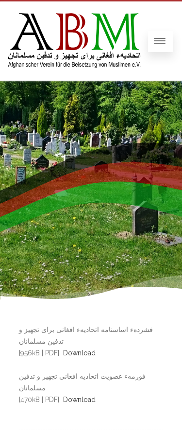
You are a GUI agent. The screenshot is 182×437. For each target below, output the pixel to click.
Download (79, 353)
